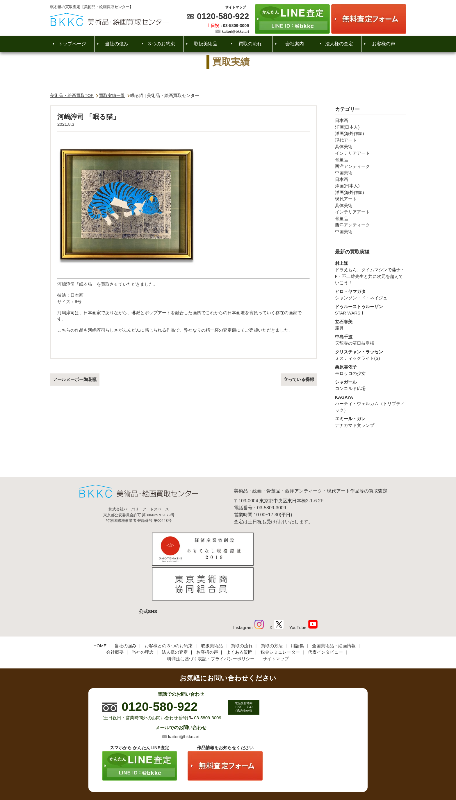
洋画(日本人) (347, 127)
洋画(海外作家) (349, 133)
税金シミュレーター (280, 612)
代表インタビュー (325, 612)
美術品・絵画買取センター (218, 778)
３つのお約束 (161, 43)
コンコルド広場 (370, 385)
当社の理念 (143, 612)
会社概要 (115, 612)
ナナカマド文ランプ (370, 422)
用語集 (297, 605)
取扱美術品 (205, 43)
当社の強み (116, 43)
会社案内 (294, 43)
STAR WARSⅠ (370, 309)
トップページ (72, 43)
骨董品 (341, 159)
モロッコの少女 (370, 370)
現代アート (346, 140)
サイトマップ (235, 7)
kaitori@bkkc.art (235, 32)
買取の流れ (250, 43)
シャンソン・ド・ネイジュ (370, 294)
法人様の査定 (339, 43)
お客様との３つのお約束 (169, 605)
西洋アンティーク (352, 166)
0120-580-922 (223, 16)
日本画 (341, 120)
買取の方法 (272, 605)
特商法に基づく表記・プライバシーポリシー (210, 618)
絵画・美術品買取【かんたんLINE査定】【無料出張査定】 (109, 19)
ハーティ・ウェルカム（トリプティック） (370, 403)
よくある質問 (239, 612)
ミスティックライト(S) (370, 355)
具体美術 (343, 146)
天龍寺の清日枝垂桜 (370, 340)
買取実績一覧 (112, 95)
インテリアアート (352, 153)
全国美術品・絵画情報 (334, 605)
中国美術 (343, 172)
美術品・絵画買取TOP (72, 95)
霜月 (370, 325)
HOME (99, 605)
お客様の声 (383, 43)
